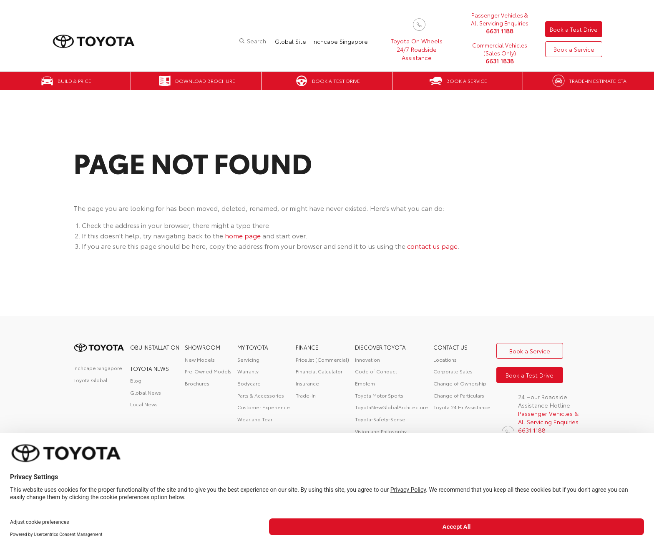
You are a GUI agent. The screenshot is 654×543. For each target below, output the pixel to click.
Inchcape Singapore (340, 41)
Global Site (290, 41)
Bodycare (249, 383)
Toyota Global (90, 379)
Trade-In (306, 395)
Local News (144, 404)
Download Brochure (205, 80)
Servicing (248, 359)
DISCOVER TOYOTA (380, 347)
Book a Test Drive (574, 29)
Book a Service (573, 49)
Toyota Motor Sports (379, 395)
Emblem (365, 383)
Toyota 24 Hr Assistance (461, 406)
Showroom (202, 347)
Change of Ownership (459, 383)
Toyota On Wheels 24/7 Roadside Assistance (417, 49)
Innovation (367, 359)
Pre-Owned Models (208, 371)
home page (243, 235)
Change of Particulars (458, 395)
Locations (445, 359)
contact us (450, 347)
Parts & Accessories (260, 395)
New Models (200, 359)
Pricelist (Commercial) (322, 359)
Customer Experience (263, 406)
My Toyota (252, 347)
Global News (145, 392)
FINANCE (307, 347)
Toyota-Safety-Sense (380, 419)
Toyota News (149, 368)
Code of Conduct (376, 371)
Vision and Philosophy (381, 431)
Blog (135, 380)
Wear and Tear (254, 419)
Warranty (248, 371)
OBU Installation (154, 347)
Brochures (197, 383)
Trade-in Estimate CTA (597, 80)
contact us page (432, 245)
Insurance (307, 383)
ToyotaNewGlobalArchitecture (391, 406)
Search (256, 41)
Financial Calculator (319, 371)
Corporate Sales (453, 371)
